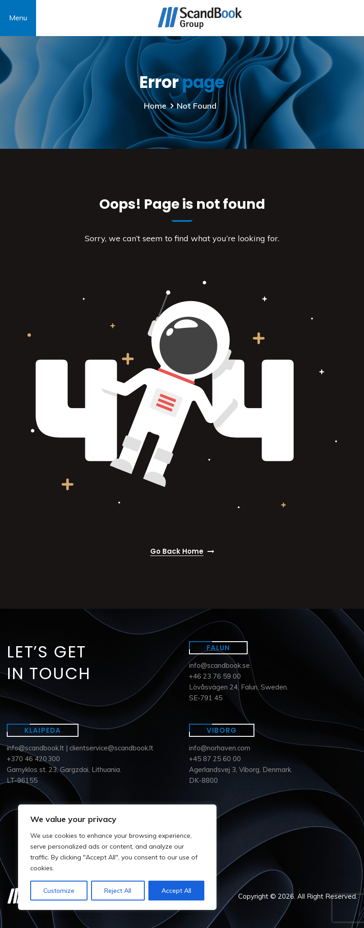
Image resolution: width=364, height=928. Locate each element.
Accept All (176, 891)
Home (155, 106)
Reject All (117, 891)
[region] (117, 857)
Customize (58, 891)
